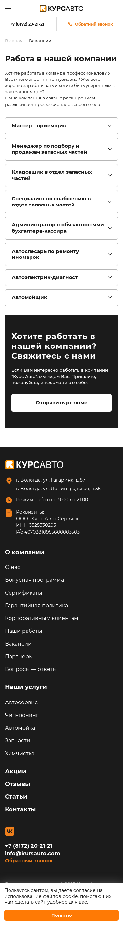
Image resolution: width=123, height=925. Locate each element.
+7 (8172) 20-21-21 (27, 24)
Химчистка (19, 753)
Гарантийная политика (36, 605)
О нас (12, 567)
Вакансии (18, 644)
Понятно (61, 915)
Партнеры (19, 656)
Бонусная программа (34, 580)
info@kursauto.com (32, 853)
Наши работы (23, 631)
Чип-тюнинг (22, 715)
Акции (15, 771)
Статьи (16, 796)
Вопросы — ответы (31, 669)
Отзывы (17, 784)
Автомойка (20, 728)
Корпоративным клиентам (41, 618)
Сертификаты (23, 593)
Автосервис (21, 702)
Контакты (20, 809)
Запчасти (17, 741)
